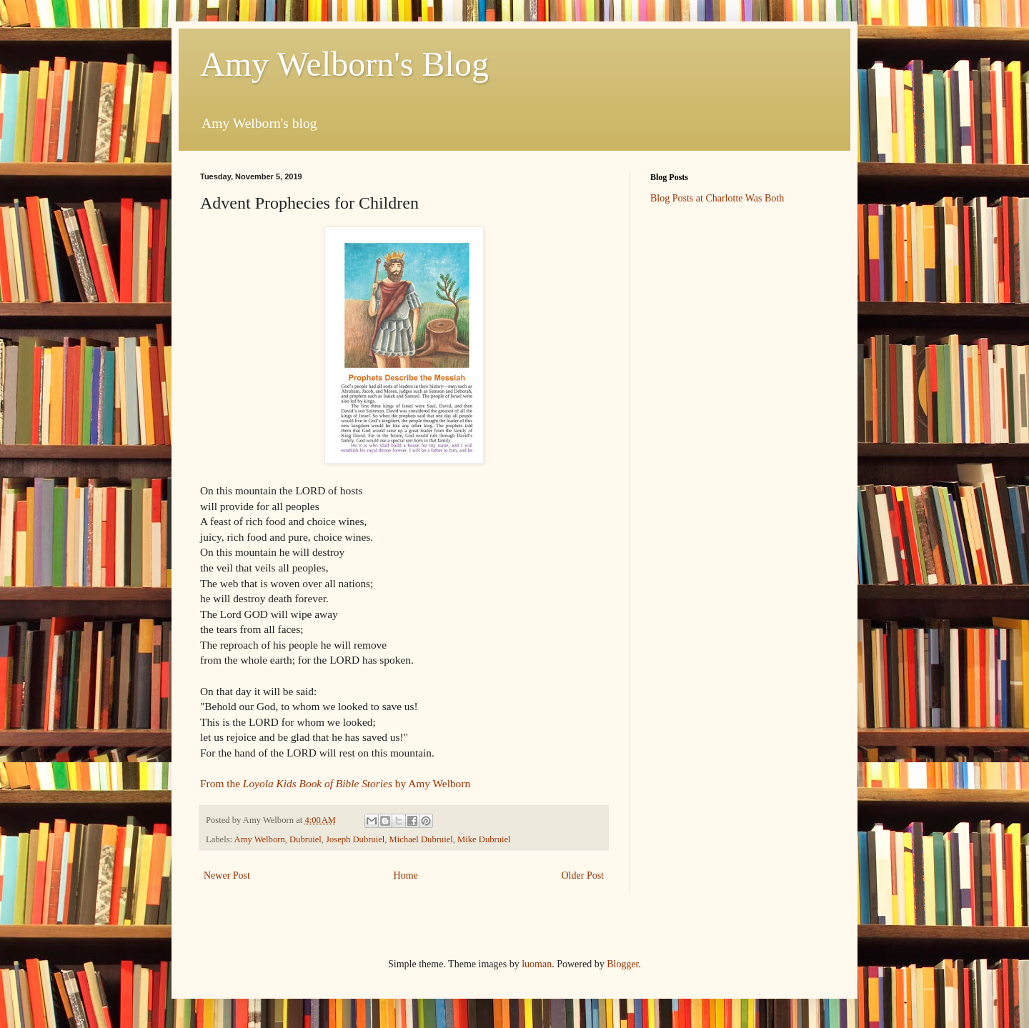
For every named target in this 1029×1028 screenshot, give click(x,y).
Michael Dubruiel (421, 839)
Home (406, 875)
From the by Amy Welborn (335, 783)
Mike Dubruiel (484, 839)
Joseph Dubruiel (355, 839)
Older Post (583, 875)
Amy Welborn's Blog (344, 64)
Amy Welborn (259, 839)
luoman (537, 964)
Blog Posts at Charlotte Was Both (717, 198)
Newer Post (227, 875)
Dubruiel (305, 839)
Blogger (622, 964)
